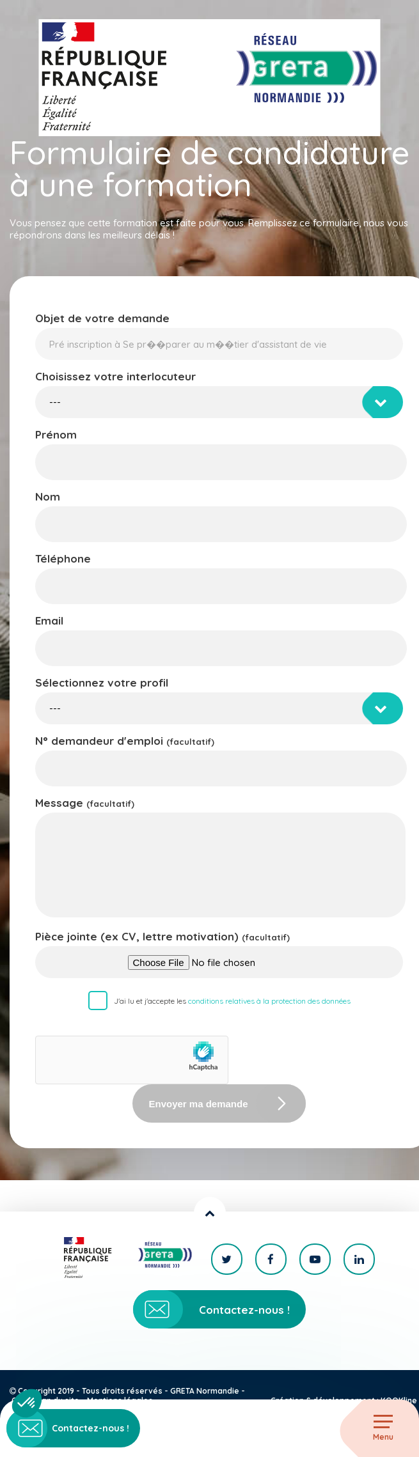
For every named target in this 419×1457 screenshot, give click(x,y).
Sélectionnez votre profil (101, 682)
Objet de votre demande (102, 318)
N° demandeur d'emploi (124, 740)
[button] (27, 1403)
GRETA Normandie (204, 1391)
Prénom (56, 434)
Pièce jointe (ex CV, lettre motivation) (162, 936)
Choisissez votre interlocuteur (115, 376)
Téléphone (63, 558)
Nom (47, 496)
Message (84, 802)
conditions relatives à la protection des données (269, 1001)
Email (49, 620)
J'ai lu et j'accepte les (232, 1001)
